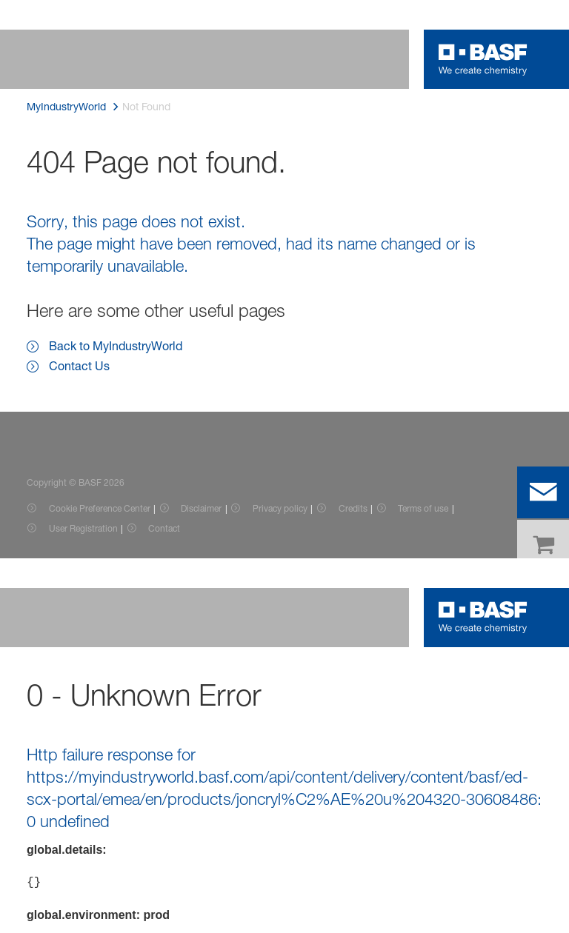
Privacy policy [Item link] (280, 508)
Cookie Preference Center (99, 508)
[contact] (543, 492)
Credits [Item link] (353, 508)
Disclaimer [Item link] (201, 508)
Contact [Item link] (164, 528)
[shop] (543, 546)
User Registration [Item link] (83, 528)
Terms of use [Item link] (423, 508)
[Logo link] (483, 59)
